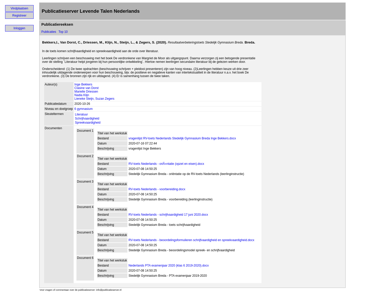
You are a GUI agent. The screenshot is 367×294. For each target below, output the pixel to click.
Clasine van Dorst (86, 88)
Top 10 (63, 32)
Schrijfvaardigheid (87, 118)
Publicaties (48, 32)
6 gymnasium (83, 109)
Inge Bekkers (83, 84)
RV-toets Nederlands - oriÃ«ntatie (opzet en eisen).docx (166, 164)
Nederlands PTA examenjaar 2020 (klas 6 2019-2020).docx (168, 265)
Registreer (19, 15)
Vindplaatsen (19, 8)
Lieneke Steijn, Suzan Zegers (94, 98)
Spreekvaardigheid (87, 122)
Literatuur (81, 114)
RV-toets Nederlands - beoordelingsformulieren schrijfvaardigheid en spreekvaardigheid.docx (191, 240)
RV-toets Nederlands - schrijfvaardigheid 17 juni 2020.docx (168, 214)
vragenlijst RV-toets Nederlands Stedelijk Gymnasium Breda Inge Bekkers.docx (182, 138)
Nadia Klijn (81, 95)
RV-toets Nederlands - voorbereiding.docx (156, 189)
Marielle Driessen (86, 91)
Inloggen (19, 28)
